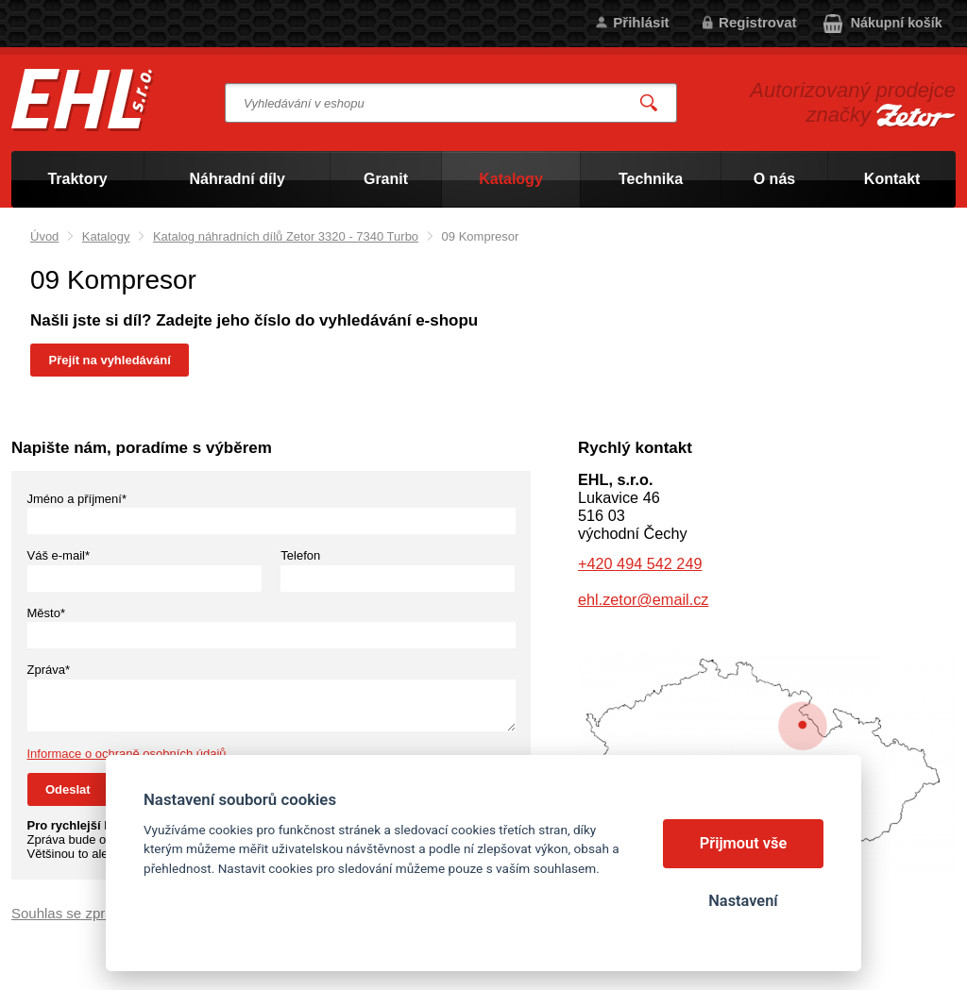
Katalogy (106, 236)
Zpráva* (49, 670)
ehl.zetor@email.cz (643, 599)
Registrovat (758, 22)
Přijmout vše (744, 843)
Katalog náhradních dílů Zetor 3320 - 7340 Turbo (285, 236)
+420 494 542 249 (640, 563)
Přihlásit (641, 22)
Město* (46, 613)
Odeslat (68, 789)
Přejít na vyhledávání (110, 360)
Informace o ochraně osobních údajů (127, 754)
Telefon (300, 555)
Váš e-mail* (58, 555)
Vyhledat (649, 103)
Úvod (44, 236)
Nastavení (742, 901)
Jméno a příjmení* (77, 499)
